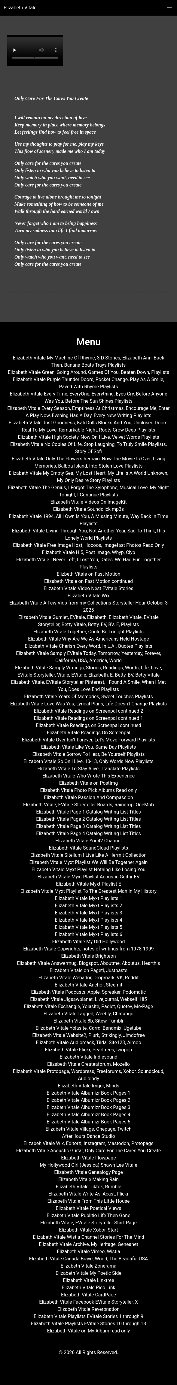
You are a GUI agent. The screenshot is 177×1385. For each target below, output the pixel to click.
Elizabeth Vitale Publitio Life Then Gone (88, 1215)
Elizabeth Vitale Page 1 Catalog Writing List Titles (88, 812)
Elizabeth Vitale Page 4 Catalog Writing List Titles (88, 833)
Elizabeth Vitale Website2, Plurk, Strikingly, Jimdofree (88, 1035)
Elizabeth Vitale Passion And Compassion (88, 797)
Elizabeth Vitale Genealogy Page (88, 1172)
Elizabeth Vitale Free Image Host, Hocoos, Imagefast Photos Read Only (88, 545)
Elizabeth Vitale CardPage (88, 1295)
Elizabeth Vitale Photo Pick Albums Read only (88, 790)
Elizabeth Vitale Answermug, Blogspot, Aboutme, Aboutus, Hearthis (88, 963)
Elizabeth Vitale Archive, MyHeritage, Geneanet (88, 1244)
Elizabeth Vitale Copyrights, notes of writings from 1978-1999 (88, 949)
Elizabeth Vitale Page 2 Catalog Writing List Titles (88, 819)
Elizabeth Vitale (20, 8)
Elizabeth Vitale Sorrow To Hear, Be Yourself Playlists (88, 754)
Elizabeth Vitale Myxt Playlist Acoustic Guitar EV (88, 877)
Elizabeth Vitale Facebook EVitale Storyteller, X (88, 1302)
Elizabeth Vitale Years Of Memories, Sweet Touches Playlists (88, 696)
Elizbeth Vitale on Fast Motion (89, 574)
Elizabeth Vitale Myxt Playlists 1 (88, 898)
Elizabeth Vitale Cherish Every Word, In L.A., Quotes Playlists (88, 646)
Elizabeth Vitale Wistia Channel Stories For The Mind (88, 1237)
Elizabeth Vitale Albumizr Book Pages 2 (88, 1100)
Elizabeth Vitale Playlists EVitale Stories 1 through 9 (88, 1316)
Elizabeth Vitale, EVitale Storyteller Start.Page (88, 1223)
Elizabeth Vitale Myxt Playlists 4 (88, 920)
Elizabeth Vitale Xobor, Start (88, 1230)
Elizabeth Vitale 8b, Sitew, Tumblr (88, 1021)
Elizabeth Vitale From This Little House (88, 1201)
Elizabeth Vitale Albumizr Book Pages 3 (88, 1107)
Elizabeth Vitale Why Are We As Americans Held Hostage (88, 639)
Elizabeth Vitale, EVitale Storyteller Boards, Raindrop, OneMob (88, 805)
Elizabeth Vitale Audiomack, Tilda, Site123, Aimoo (88, 1042)
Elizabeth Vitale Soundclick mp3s (88, 509)
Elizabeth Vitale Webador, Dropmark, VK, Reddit (88, 977)
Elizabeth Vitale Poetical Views (88, 1208)
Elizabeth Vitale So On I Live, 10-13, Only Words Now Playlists (88, 761)
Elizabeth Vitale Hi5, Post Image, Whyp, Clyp (88, 552)
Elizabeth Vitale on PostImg (88, 783)
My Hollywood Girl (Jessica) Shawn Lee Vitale (88, 1165)
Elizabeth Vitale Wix (88, 596)
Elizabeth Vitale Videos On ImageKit (88, 502)
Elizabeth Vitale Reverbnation (88, 1309)
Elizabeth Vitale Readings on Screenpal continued (88, 725)
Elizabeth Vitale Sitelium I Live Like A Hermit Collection (88, 855)
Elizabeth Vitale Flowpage (88, 1158)
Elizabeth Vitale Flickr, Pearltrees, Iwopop (88, 1050)
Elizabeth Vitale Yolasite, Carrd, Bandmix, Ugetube (89, 1028)
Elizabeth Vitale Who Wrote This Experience (88, 776)
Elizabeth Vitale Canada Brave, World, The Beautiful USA (88, 1259)
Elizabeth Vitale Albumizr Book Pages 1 (88, 1093)
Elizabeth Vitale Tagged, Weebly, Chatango (88, 1014)
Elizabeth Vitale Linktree (88, 1280)
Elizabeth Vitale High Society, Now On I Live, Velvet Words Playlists (88, 437)
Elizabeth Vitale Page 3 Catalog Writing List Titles (88, 826)
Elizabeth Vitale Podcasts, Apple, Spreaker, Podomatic (88, 992)
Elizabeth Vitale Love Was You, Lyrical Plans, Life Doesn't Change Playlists (88, 704)
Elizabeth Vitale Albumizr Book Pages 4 (88, 1114)
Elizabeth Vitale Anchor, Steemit (88, 985)
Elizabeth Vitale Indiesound (88, 1057)
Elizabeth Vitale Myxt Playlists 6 (88, 934)
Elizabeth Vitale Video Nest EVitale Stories (88, 588)
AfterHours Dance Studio (88, 1136)
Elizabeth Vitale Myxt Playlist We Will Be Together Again (88, 862)
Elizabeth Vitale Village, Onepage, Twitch (88, 1129)
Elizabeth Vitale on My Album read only (88, 1331)
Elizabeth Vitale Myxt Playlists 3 (88, 913)
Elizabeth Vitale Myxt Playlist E (88, 884)
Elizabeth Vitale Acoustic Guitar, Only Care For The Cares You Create (88, 1150)
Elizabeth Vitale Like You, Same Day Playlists (88, 747)
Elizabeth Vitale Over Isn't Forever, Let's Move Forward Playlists (88, 740)
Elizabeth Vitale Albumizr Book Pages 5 (88, 1122)
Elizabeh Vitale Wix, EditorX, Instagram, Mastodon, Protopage (88, 1143)
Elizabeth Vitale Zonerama (89, 1266)
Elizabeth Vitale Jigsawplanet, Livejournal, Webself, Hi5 (88, 999)
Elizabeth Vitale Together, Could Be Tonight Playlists (88, 632)
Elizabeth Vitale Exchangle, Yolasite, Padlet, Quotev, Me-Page (88, 1006)
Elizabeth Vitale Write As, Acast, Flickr (88, 1194)
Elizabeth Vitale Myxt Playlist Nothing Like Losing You (88, 869)
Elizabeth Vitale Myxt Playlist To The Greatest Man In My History (88, 891)
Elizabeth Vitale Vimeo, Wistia (88, 1251)
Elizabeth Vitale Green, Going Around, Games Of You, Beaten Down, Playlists (88, 372)
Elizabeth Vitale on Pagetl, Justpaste (88, 970)
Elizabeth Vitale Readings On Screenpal (88, 732)
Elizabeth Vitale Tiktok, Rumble (88, 1187)
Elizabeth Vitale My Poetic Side (88, 1273)
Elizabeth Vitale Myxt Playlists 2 (88, 905)
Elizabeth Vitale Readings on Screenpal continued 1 (88, 718)
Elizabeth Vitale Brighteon (88, 956)
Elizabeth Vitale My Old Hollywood (88, 941)
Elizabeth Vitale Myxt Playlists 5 (88, 927)
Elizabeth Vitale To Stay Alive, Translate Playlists (88, 768)
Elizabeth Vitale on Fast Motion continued (88, 581)
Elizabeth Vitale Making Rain (88, 1179)
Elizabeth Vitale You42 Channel (88, 841)
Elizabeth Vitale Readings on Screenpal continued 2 (88, 711)
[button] (169, 8)
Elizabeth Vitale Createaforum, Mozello (88, 1064)
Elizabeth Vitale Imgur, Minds (88, 1086)
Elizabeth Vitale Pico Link (88, 1287)
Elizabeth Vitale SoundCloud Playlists (88, 848)
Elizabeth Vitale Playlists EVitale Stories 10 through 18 (88, 1323)
